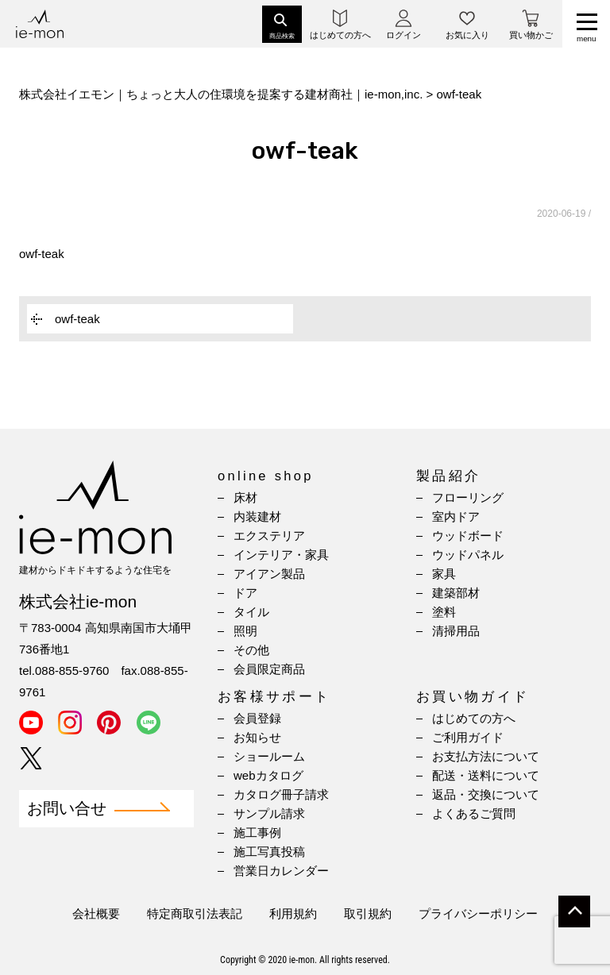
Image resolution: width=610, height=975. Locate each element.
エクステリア (269, 535)
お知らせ (257, 737)
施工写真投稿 (269, 851)
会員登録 (257, 718)
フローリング (468, 497)
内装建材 (257, 516)
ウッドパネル (468, 554)
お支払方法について (485, 756)
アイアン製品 (269, 573)
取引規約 (368, 913)
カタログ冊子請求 (281, 794)
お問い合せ (66, 809)
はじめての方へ (473, 718)
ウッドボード (468, 535)
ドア (245, 592)
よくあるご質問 (473, 813)
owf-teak (41, 253)
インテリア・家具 (281, 554)
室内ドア (456, 516)
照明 (245, 631)
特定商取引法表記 (194, 913)
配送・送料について (485, 775)
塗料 (444, 612)
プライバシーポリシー (478, 913)
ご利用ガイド (468, 737)
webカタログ (268, 775)
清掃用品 (456, 631)
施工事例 (257, 832)
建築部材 (456, 592)
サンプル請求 (269, 813)
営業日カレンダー (281, 870)
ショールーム (269, 756)
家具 (444, 573)
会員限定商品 (269, 669)
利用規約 (293, 913)
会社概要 (96, 913)
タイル (251, 612)
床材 (245, 497)
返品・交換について (485, 794)
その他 (251, 650)
